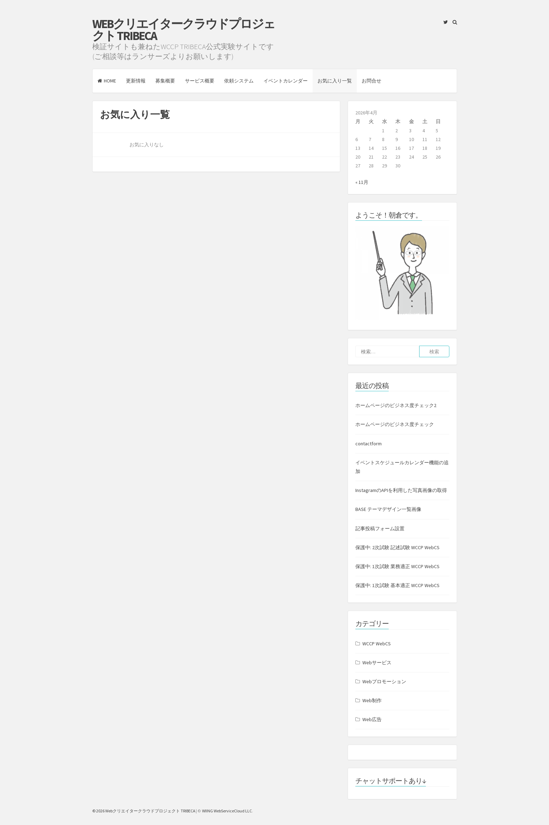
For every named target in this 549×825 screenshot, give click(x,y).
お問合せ (371, 81)
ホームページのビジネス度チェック (394, 424)
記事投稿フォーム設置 (379, 528)
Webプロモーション (384, 681)
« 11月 (361, 182)
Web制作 (372, 700)
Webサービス (376, 662)
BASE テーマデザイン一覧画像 (388, 509)
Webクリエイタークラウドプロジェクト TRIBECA (183, 30)
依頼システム (239, 81)
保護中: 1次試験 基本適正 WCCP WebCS (397, 585)
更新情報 (136, 81)
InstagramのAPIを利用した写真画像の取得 (401, 490)
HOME (107, 81)
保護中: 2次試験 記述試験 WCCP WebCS (397, 547)
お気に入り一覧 (334, 81)
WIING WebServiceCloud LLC (227, 810)
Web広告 (372, 719)
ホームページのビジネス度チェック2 (395, 405)
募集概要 (165, 81)
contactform (368, 443)
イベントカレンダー (285, 81)
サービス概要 (199, 81)
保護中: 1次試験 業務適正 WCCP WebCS (397, 566)
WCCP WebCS (376, 643)
